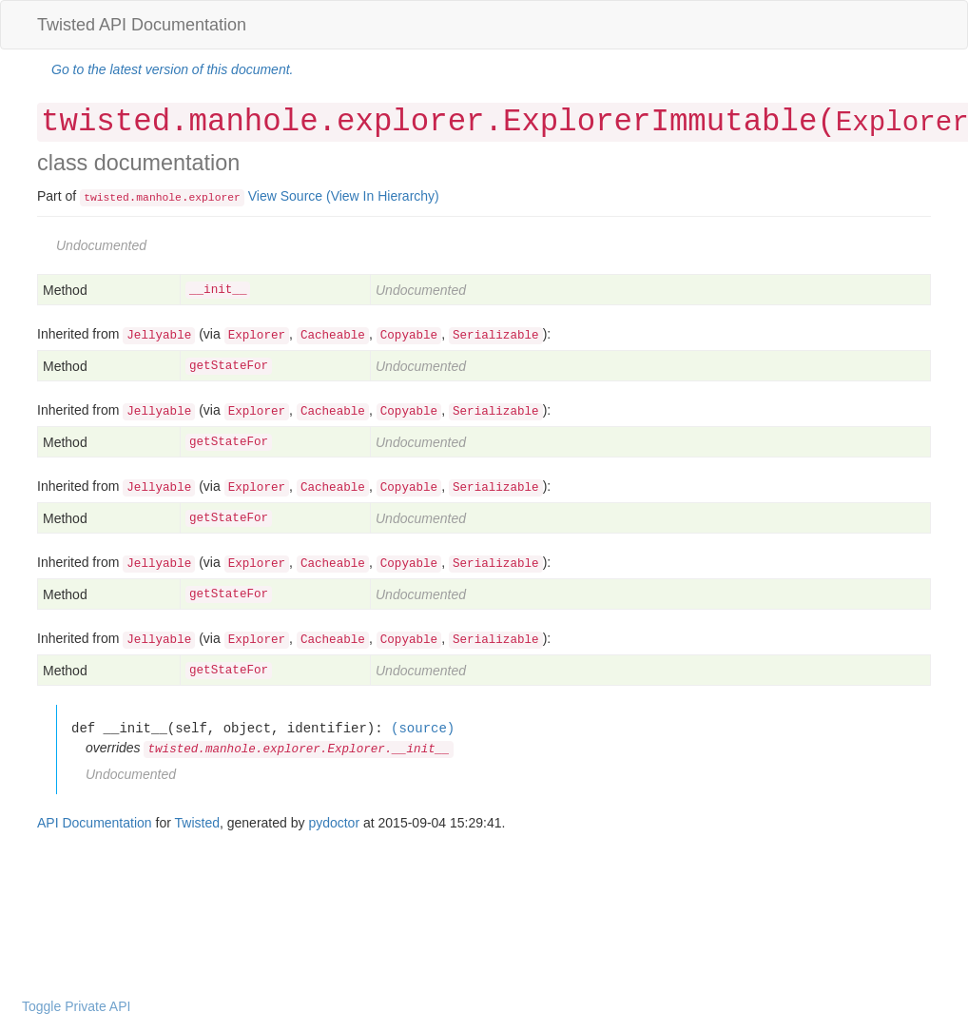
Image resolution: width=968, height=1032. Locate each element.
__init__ (217, 290)
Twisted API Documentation (141, 24)
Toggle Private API (76, 1006)
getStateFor (228, 366)
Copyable (408, 335)
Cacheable (332, 335)
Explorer (256, 335)
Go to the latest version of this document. (172, 69)
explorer (214, 198)
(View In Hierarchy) (382, 196)
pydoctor (333, 822)
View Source (285, 196)
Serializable (496, 335)
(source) (423, 728)
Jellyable (158, 335)
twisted (106, 198)
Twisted (197, 822)
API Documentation (94, 822)
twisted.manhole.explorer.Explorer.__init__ (298, 749)
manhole (159, 198)
